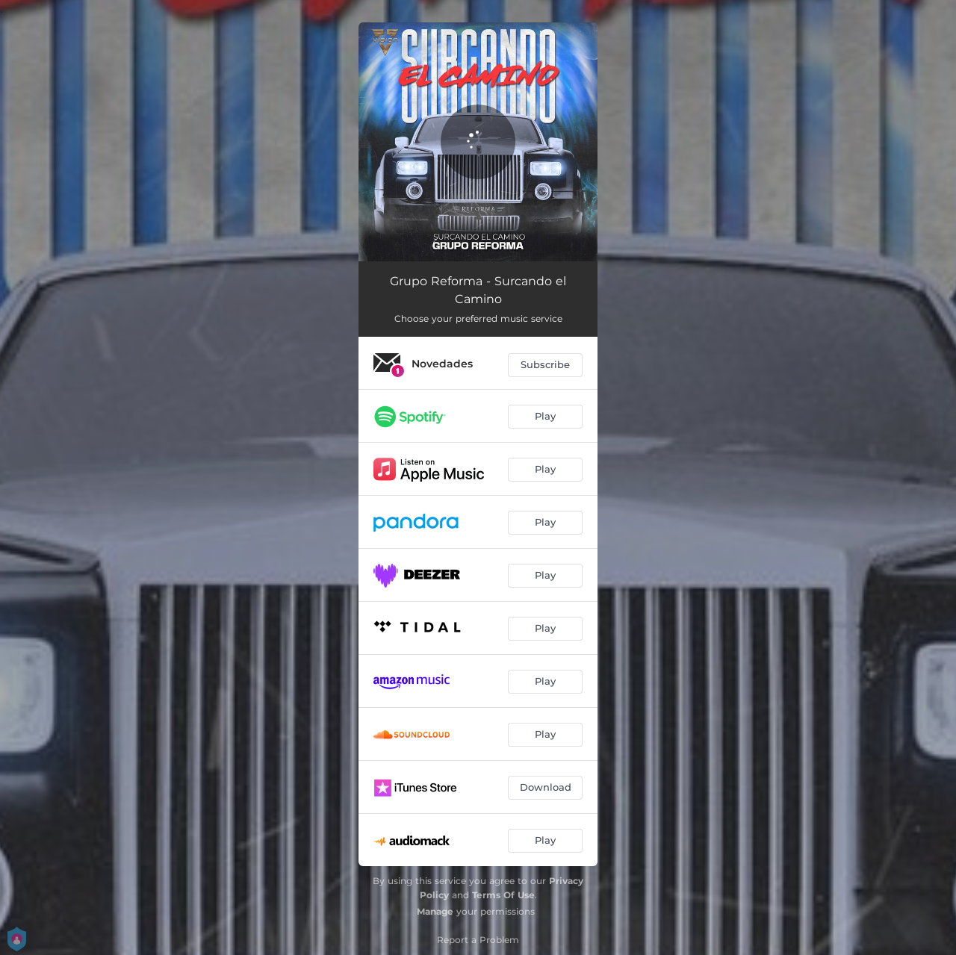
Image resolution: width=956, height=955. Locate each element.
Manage (435, 911)
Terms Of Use (503, 894)
